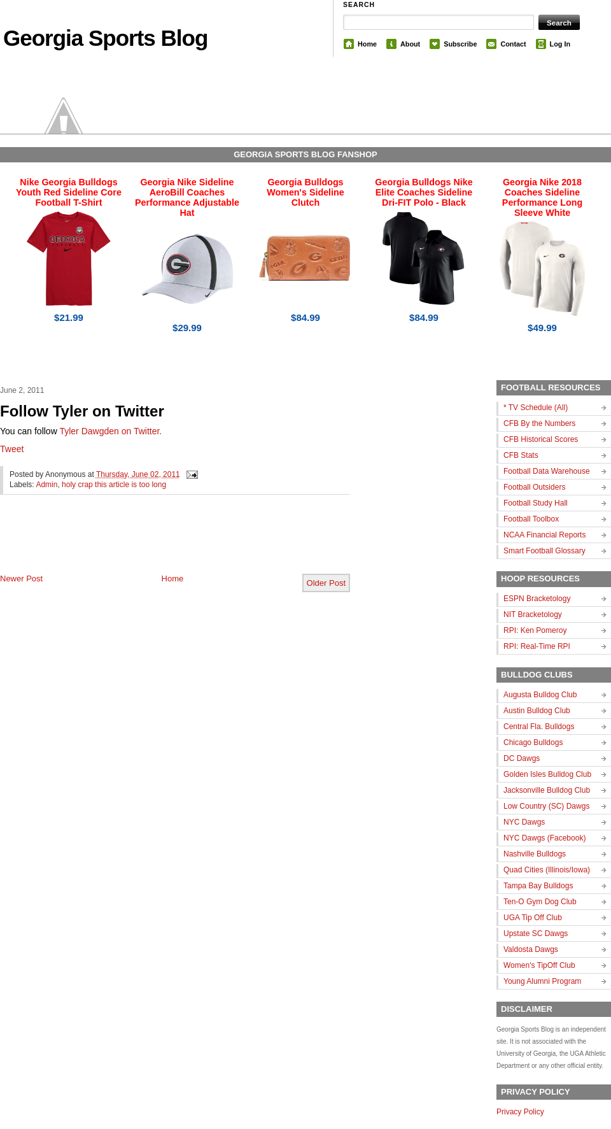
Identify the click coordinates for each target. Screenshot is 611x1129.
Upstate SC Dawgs (535, 933)
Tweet (12, 449)
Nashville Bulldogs (534, 853)
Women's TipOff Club (539, 965)
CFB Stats (520, 455)
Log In (560, 44)
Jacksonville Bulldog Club (546, 790)
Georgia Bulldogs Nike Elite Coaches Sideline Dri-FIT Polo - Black (423, 192)
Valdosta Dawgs (530, 949)
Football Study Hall (535, 503)
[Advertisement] (149, 544)
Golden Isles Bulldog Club (547, 774)
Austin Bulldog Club (536, 710)
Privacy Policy (520, 1111)
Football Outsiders (534, 487)
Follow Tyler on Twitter (82, 411)
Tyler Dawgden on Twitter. (110, 431)
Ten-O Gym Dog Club (540, 901)
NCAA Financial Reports (544, 534)
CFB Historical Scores (540, 439)
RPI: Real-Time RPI (536, 646)
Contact (513, 44)
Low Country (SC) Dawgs (546, 806)
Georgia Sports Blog (105, 37)
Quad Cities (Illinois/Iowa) (546, 869)
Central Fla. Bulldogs (538, 726)
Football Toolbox (531, 519)
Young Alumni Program (542, 981)
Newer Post (21, 578)
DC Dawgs (521, 758)
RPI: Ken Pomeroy (534, 630)
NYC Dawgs (524, 822)
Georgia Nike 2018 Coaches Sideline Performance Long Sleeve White (542, 197)
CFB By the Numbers (539, 423)
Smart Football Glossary (544, 550)
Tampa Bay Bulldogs (538, 885)
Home (367, 44)
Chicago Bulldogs (533, 742)
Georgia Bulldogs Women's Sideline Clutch (305, 192)
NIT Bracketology (532, 614)
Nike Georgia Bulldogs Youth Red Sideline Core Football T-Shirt (69, 192)
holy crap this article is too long (114, 484)
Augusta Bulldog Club (540, 694)
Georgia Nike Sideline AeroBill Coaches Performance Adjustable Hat (187, 197)
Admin (46, 484)
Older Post (326, 583)
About (410, 44)
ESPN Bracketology (536, 598)
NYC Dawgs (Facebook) (544, 838)
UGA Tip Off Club (532, 917)
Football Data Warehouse (546, 471)
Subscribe (460, 44)
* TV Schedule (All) (535, 407)
